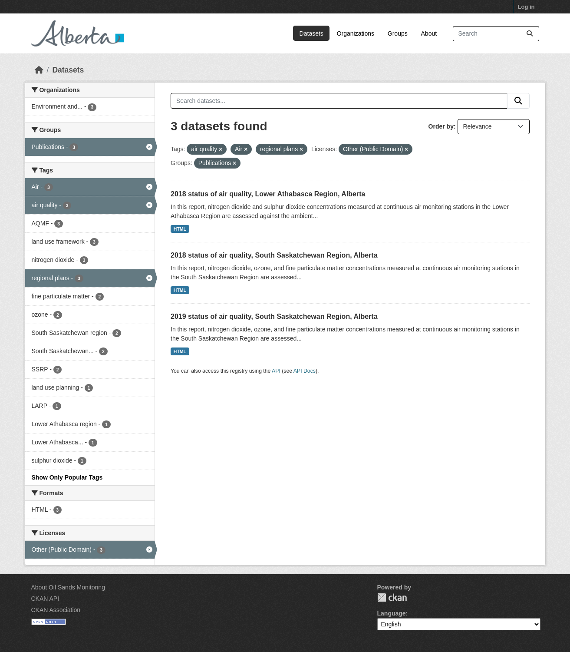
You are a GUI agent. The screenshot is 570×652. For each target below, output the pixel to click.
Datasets (311, 33)
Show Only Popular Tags (67, 477)
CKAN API (45, 598)
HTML (180, 229)
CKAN (392, 597)
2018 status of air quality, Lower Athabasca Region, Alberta (268, 194)
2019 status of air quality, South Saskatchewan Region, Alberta (274, 316)
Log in (526, 6)
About (429, 33)
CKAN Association (56, 609)
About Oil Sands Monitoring (68, 587)
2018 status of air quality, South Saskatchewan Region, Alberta (274, 255)
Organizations (355, 33)
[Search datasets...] (496, 33)
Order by (441, 126)
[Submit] (529, 33)
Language (391, 613)
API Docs (304, 371)
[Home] (39, 70)
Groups (398, 33)
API (276, 371)
